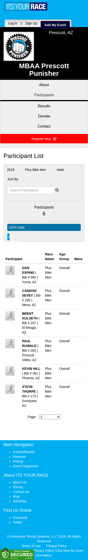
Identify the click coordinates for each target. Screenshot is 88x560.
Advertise (20, 501)
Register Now (44, 139)
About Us (20, 482)
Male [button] (62, 170)
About (44, 85)
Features (19, 457)
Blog (16, 496)
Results (44, 106)
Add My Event (55, 25)
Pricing (18, 461)
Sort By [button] (15, 179)
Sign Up (31, 23)
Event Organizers (25, 466)
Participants (44, 95)
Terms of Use (31, 546)
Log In (12, 23)
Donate (44, 116)
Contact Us (21, 492)
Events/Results (24, 452)
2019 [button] (12, 170)
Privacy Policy (56, 546)
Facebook (20, 518)
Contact (44, 126)
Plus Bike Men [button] (37, 170)
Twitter (18, 522)
